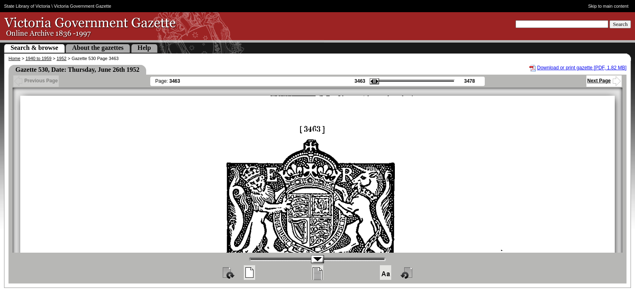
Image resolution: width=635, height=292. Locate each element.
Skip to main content (608, 6)
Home (14, 58)
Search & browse (34, 47)
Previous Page (36, 81)
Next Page (604, 81)
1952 (61, 58)
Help (144, 47)
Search (620, 24)
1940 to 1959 (38, 58)
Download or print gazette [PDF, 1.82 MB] (581, 68)
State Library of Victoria (27, 6)
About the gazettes (98, 47)
